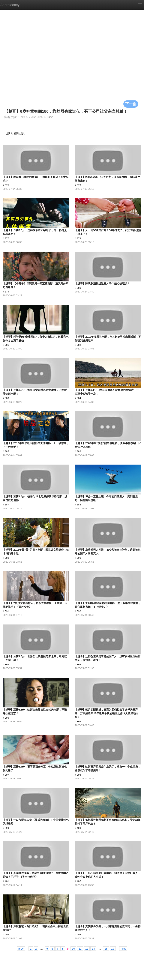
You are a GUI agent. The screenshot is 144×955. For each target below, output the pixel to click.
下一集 (130, 104)
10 (73, 948)
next (123, 948)
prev (20, 948)
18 (106, 948)
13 (93, 948)
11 (80, 948)
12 (86, 948)
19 (112, 948)
